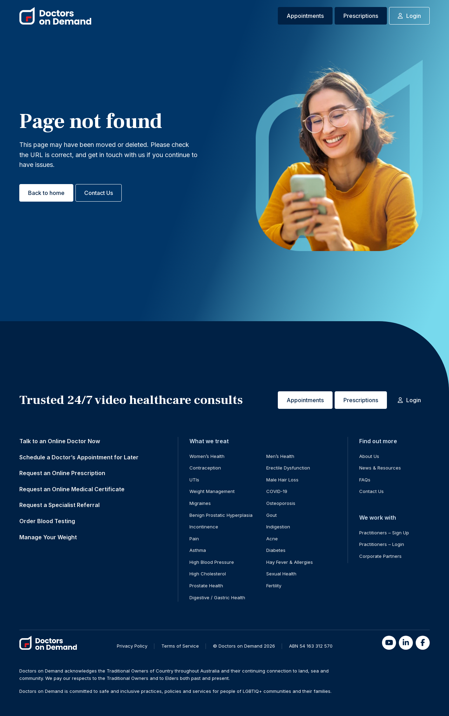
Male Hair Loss (282, 479)
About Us (369, 456)
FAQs (364, 479)
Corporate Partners (380, 556)
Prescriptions (360, 15)
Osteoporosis (280, 503)
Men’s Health (280, 456)
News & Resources (380, 468)
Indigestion (278, 526)
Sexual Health (281, 573)
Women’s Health (206, 456)
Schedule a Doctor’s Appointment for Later (79, 457)
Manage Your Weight (48, 537)
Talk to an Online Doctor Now (59, 441)
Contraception (205, 468)
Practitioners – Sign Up (384, 532)
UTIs (194, 479)
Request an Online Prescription (62, 473)
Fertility (273, 585)
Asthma (197, 550)
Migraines (200, 503)
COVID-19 (276, 491)
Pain (194, 538)
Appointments (305, 15)
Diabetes (276, 550)
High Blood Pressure (211, 562)
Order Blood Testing (47, 521)
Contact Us (98, 192)
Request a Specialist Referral (59, 504)
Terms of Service (180, 646)
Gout (271, 515)
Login (409, 15)
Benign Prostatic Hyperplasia (221, 515)
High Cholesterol (207, 573)
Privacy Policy (132, 646)
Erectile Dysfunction (288, 468)
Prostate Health (206, 585)
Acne (272, 538)
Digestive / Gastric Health (217, 597)
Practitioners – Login (381, 544)
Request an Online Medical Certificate (72, 489)
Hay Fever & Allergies (289, 562)
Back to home (46, 192)
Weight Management (212, 491)
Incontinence (203, 526)
